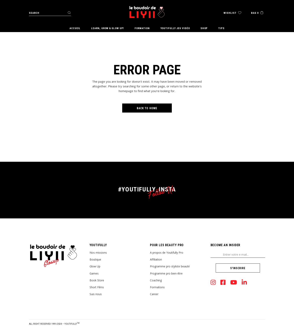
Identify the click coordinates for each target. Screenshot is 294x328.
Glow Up (95, 266)
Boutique (95, 259)
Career (154, 294)
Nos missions (98, 252)
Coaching (156, 280)
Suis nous (96, 294)
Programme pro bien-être (166, 273)
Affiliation (156, 259)
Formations (157, 287)
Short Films (97, 287)
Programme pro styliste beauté (170, 266)
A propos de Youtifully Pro (166, 252)
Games (94, 273)
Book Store (97, 280)
